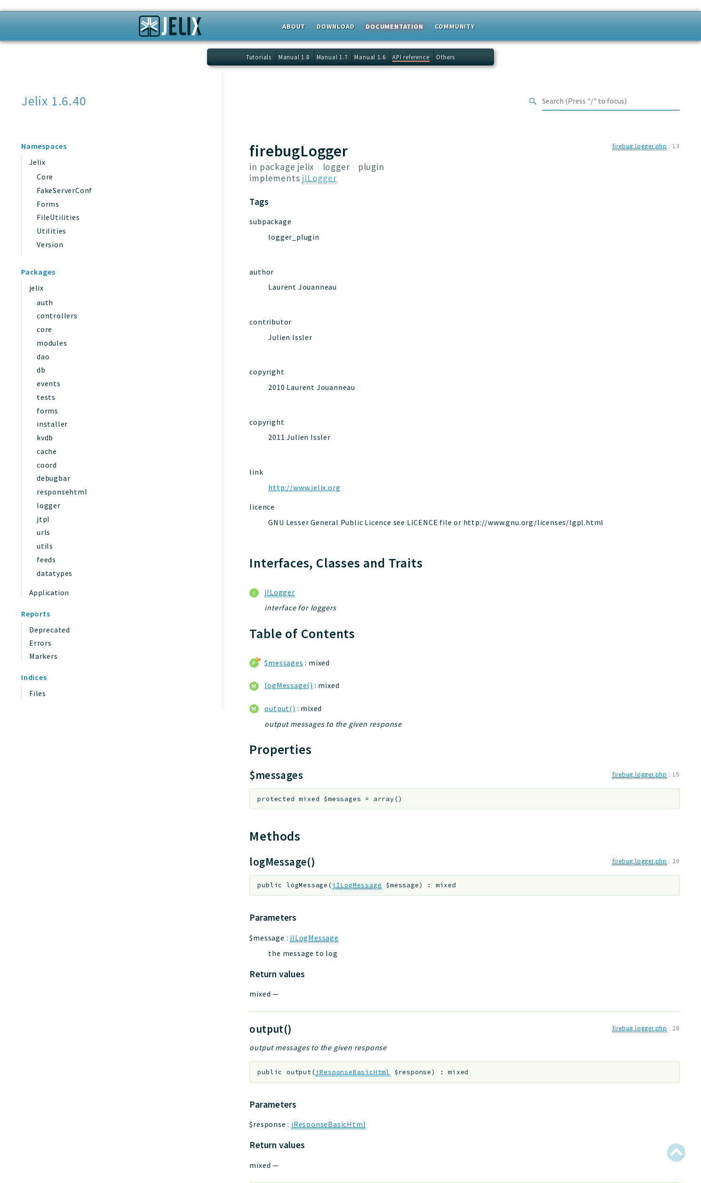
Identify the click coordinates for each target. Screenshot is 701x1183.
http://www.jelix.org (304, 487)
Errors (40, 643)
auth (45, 302)
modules (52, 343)
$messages (283, 662)
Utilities (51, 230)
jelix (36, 287)
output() (279, 708)
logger (49, 505)
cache (47, 451)
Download (335, 26)
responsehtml (62, 491)
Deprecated (49, 629)
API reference (410, 57)
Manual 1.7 (332, 57)
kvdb (45, 437)
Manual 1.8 (294, 57)
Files (37, 693)
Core (45, 176)
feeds (46, 559)
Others (445, 57)
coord (47, 465)
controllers (57, 315)
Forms (48, 204)
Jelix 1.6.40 (54, 101)
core (44, 329)
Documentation (394, 26)
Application (49, 592)
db (41, 369)
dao (43, 356)
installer (52, 424)
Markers (43, 656)
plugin (371, 166)
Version (50, 244)
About (293, 26)
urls (43, 532)
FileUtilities (58, 217)
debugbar (53, 478)
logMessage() (288, 685)
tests (46, 397)
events (49, 383)
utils (45, 546)
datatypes (54, 573)
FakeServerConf (64, 190)
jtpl (43, 519)
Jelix (37, 162)
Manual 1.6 (369, 57)
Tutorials (258, 57)
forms (47, 410)
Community (455, 26)
